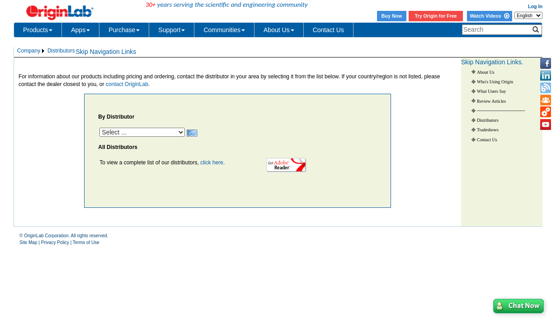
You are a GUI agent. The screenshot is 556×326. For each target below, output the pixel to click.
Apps (80, 30)
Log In (535, 6)
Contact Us (328, 30)
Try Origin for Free (436, 16)
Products (37, 30)
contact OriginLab (127, 84)
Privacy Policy (55, 242)
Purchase (124, 30)
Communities (224, 30)
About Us (279, 30)
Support (171, 30)
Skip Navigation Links (105, 51)
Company (28, 51)
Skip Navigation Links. (492, 62)
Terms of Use (86, 242)
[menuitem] (31, 51)
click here (211, 162)
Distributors (61, 51)
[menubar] (45, 51)
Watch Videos (489, 16)
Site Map (28, 242)
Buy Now (392, 16)
